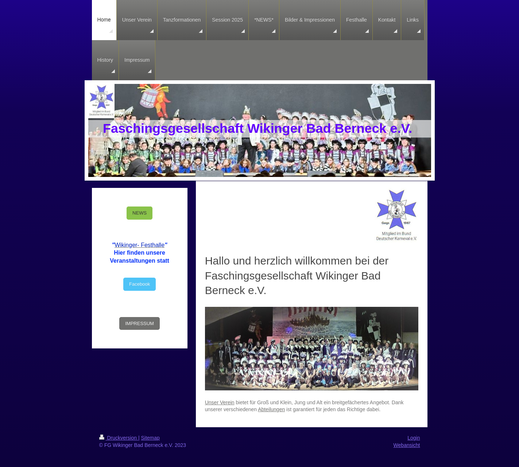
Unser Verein (220, 402)
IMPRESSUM (139, 323)
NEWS (139, 213)
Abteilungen (271, 409)
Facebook (139, 284)
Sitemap (150, 438)
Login (413, 438)
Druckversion (118, 438)
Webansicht (407, 445)
